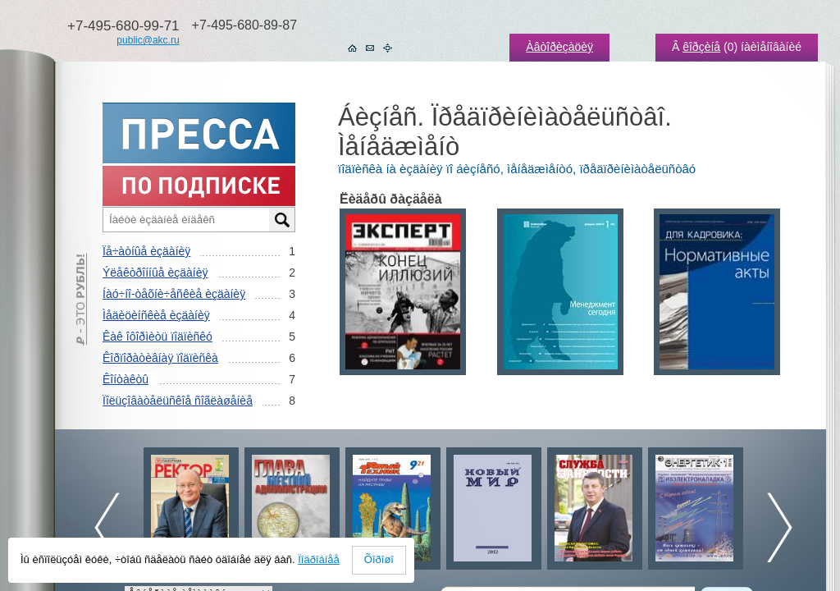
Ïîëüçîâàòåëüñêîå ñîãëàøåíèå (178, 400)
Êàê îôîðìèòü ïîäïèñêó (157, 336)
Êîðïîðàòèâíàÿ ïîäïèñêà (160, 357)
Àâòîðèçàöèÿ (559, 46)
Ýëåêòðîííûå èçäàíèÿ (155, 272)
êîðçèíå (701, 46)
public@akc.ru (147, 40)
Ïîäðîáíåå (319, 559)
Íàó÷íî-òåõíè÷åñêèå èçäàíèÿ (174, 293)
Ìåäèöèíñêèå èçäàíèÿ (156, 315)
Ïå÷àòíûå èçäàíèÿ (146, 251)
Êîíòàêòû (125, 379)
